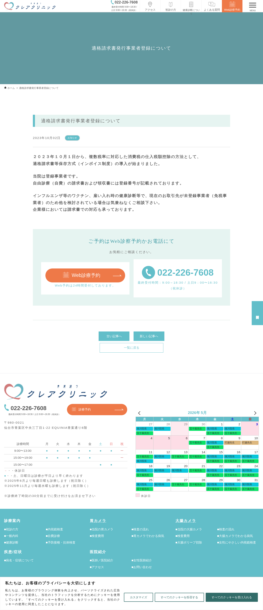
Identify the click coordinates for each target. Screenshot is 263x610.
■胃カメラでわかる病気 (148, 536)
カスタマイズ (138, 597)
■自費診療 (53, 536)
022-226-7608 (177, 272)
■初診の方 (11, 529)
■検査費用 (97, 536)
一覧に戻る (131, 347)
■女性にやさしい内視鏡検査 (236, 542)
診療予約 (81, 409)
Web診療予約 (81, 275)
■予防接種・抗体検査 (60, 542)
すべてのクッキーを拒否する (179, 597)
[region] (131, 593)
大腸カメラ (185, 521)
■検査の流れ (140, 529)
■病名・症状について (19, 560)
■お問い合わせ (142, 567)
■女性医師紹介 (142, 560)
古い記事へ (114, 336)
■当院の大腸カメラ (188, 529)
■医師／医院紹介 (101, 560)
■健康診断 (11, 542)
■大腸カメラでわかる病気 (235, 536)
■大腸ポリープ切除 (188, 542)
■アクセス (97, 567)
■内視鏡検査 (54, 529)
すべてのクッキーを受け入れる (232, 597)
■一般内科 (11, 536)
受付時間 (257, 313)
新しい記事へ (149, 336)
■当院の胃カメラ (101, 529)
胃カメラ (98, 521)
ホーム (11, 88)
